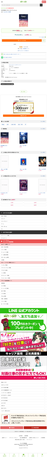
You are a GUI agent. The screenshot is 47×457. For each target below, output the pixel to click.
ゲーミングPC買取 (5, 288)
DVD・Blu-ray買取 (5, 257)
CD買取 (2, 260)
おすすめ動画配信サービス (6, 390)
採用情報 (26, 435)
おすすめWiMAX (4, 397)
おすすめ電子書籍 (4, 387)
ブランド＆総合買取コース (6, 280)
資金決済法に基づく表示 (20, 439)
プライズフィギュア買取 (6, 267)
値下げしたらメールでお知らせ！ (23, 50)
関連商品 (24, 128)
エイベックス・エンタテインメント (15, 64)
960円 (35, 205)
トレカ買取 (3, 272)
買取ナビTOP (3, 382)
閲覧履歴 (33, 455)
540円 (12, 205)
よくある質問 (24, 121)
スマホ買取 (3, 293)
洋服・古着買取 (4, 298)
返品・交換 (20, 124)
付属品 (3, 124)
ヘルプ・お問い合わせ (5, 410)
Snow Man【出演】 (7, 12)
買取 (45, 2)
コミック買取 (4, 249)
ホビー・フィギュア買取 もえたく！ (8, 262)
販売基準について (26, 48)
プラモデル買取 (4, 270)
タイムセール (4, 238)
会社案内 (21, 435)
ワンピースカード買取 (5, 278)
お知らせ (3, 405)
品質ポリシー (4, 437)
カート (42, 455)
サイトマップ (29, 439)
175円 (12, 202)
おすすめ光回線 (4, 400)
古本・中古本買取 (4, 247)
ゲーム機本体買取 (4, 254)
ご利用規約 (43, 437)
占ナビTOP (3, 403)
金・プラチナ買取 (4, 304)
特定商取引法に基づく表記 (23, 445)
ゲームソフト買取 (4, 252)
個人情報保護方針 (23, 437)
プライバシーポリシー (13, 437)
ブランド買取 (4, 301)
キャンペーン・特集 (5, 235)
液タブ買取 (3, 291)
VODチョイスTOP (4, 385)
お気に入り (14, 455)
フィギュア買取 (4, 265)
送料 (8, 124)
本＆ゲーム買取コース (5, 244)
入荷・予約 (23, 455)
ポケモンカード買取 (5, 275)
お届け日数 (13, 124)
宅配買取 (13, 427)
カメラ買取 (3, 285)
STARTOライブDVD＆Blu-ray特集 (7, 84)
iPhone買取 (3, 296)
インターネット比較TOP (6, 392)
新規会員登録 (36, 427)
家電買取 (3, 283)
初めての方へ (4, 408)
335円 (35, 202)
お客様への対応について (34, 437)
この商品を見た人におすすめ (24, 176)
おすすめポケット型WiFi (6, 395)
